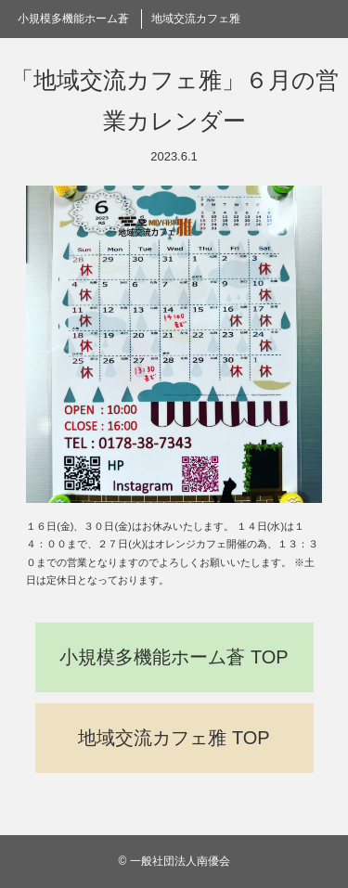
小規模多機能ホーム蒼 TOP (173, 657)
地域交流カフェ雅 (195, 18)
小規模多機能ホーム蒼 (73, 18)
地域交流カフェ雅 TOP (173, 737)
